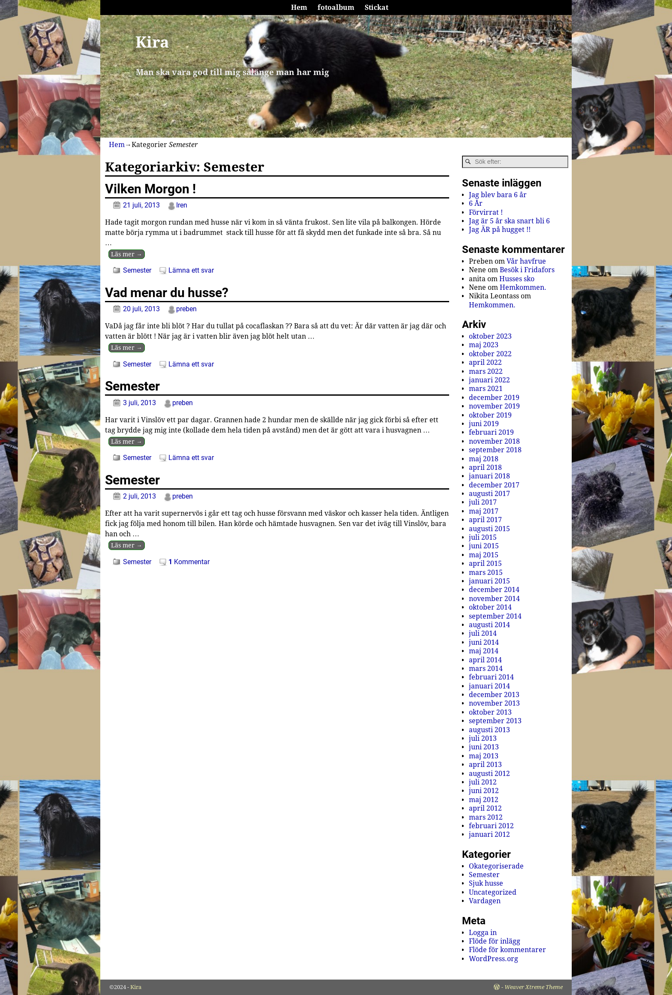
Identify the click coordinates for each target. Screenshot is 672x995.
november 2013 (494, 703)
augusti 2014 (489, 625)
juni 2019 (484, 424)
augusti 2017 (489, 494)
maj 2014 (483, 651)
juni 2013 (484, 747)
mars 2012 (486, 817)
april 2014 (485, 660)
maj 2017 (483, 511)
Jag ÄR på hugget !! (500, 229)
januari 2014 (489, 686)
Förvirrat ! (486, 212)
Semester (137, 270)
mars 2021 (486, 389)
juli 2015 (483, 537)
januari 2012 (489, 834)
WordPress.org (493, 959)
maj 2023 (483, 345)
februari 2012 (491, 826)
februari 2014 (491, 677)
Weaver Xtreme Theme (533, 987)
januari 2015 (489, 581)
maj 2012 (483, 800)
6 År (476, 203)
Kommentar (189, 562)
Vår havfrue (526, 261)
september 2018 (495, 450)
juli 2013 (483, 738)
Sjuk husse (486, 883)
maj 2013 (483, 756)
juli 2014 (483, 633)
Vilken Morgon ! (150, 188)
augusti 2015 (489, 529)
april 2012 (485, 808)
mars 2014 (486, 668)
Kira (152, 42)
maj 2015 (483, 555)
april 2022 (485, 362)
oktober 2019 (490, 415)
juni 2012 (484, 791)
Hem (299, 7)
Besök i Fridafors (527, 270)
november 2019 (494, 406)
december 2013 (494, 695)
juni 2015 (484, 546)
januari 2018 (489, 476)
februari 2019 (491, 432)
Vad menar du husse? (166, 292)
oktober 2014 (490, 607)
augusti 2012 (489, 774)
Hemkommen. (523, 287)
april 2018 (485, 467)
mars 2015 (486, 572)
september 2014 (495, 616)
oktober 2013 (490, 712)
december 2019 (494, 398)
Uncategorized (492, 892)
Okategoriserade (496, 866)
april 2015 (485, 563)
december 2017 (494, 485)
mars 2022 (486, 371)
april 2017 (485, 520)
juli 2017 (483, 502)
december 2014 (494, 590)
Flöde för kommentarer (507, 950)
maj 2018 (483, 459)
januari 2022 (489, 380)
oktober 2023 (490, 336)
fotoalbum (336, 7)
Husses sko (516, 279)
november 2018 (494, 441)
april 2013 (485, 765)
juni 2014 (484, 642)
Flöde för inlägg (494, 941)
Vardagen (485, 901)
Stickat (376, 7)
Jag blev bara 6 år (498, 195)
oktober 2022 (490, 354)
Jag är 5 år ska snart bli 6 (509, 221)
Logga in (483, 933)
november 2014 (494, 599)
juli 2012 (483, 782)
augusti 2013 (489, 730)
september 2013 (495, 721)
